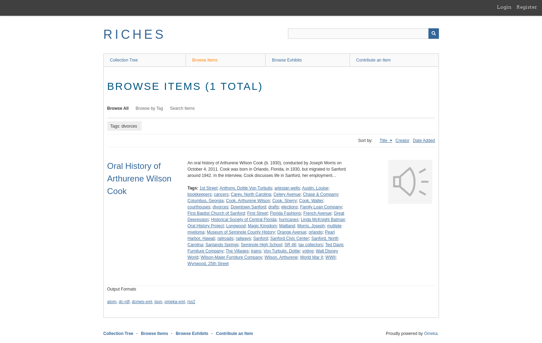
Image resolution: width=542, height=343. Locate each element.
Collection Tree (124, 60)
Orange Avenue (291, 232)
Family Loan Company (321, 207)
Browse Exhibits (287, 60)
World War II (311, 257)
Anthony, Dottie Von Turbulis (245, 188)
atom (112, 301)
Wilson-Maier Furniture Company (231, 257)
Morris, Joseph (311, 225)
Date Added (424, 140)
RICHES (134, 34)
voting (307, 251)
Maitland (287, 225)
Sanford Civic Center (289, 238)
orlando (316, 232)
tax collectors (310, 244)
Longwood (235, 225)
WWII (330, 257)
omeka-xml (175, 301)
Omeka (431, 333)
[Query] (363, 33)
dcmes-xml (142, 301)
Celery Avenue (287, 194)
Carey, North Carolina (251, 194)
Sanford (260, 238)
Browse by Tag (149, 108)
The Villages (237, 251)
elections (289, 207)
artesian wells (287, 188)
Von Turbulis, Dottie (281, 251)
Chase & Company (320, 194)
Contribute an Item (373, 60)
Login (504, 7)
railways (243, 238)
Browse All (118, 108)
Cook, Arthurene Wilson (248, 200)
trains (256, 251)
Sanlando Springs (222, 244)
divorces (221, 207)
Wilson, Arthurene (281, 257)
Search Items (182, 108)
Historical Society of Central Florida (243, 219)
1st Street (208, 188)
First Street (257, 213)
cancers (221, 194)
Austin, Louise (315, 188)
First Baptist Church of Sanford (216, 213)
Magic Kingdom (262, 225)
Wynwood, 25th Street (208, 263)
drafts (273, 207)
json (158, 301)
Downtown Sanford (248, 207)
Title (384, 140)
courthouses (199, 207)
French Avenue (317, 213)
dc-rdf (124, 301)
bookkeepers (200, 194)
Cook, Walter (311, 200)
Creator (403, 140)
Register (526, 7)
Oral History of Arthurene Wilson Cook (139, 178)
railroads (225, 238)
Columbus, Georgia (206, 200)
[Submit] (433, 33)
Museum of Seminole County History (241, 232)
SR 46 (290, 244)
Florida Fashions (285, 213)
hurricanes (288, 219)
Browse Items (205, 60)
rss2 (191, 301)
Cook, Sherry (284, 200)
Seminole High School (261, 244)
